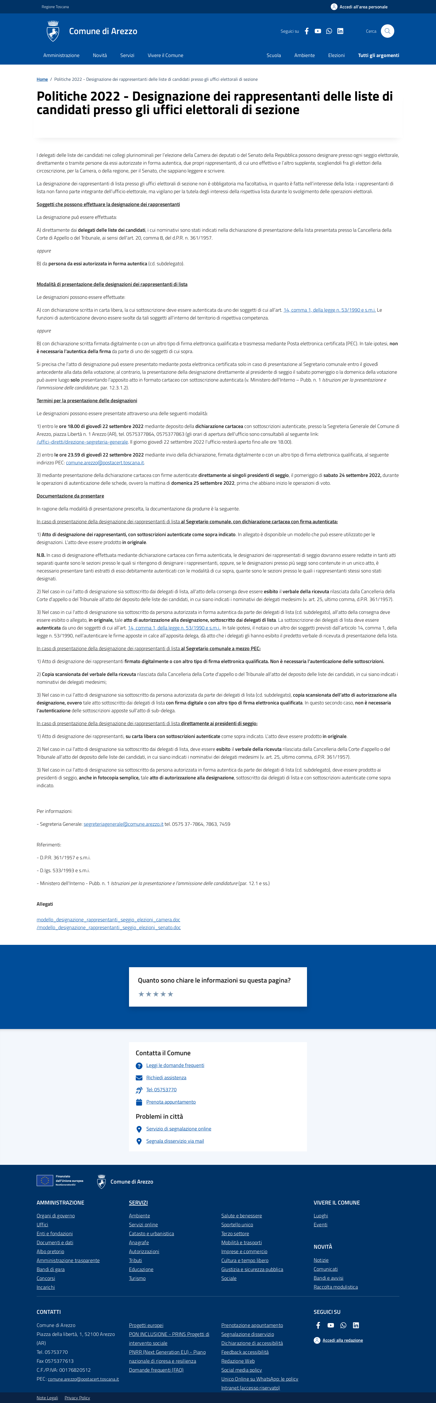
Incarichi (46, 1287)
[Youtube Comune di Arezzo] (315, 31)
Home (42, 79)
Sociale (229, 1278)
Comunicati (326, 1269)
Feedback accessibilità (245, 1352)
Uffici (42, 1224)
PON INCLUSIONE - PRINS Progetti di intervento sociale (169, 1338)
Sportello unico (237, 1224)
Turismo (137, 1278)
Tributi (135, 1260)
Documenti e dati (55, 1242)
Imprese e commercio (244, 1251)
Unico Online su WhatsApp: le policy (259, 1379)
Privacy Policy (77, 1397)
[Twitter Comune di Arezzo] (326, 31)
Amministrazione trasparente (68, 1260)
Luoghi (321, 1215)
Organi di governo (56, 1215)
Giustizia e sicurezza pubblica (252, 1269)
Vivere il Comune (165, 55)
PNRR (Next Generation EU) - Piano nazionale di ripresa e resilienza (167, 1356)
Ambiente (139, 1215)
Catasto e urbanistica (151, 1233)
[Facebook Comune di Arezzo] (304, 31)
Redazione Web (238, 1361)
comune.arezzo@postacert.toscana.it (105, 462)
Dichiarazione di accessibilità (252, 1343)
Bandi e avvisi (328, 1278)
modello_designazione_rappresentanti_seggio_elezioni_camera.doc (108, 919)
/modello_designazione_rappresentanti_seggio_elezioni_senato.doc (109, 927)
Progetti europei (146, 1325)
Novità (100, 55)
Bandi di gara (51, 1269)
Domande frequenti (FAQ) (156, 1370)
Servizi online (143, 1224)
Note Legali (47, 1397)
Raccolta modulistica (336, 1287)
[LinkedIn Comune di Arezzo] (338, 31)
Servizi (127, 55)
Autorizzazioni (144, 1251)
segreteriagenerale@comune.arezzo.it (123, 824)
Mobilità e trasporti (241, 1242)
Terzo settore (235, 1233)
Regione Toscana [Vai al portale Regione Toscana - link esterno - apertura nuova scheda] (55, 7)
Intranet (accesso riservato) (250, 1388)
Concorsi (46, 1278)
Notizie (321, 1260)
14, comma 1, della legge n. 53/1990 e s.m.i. (329, 310)
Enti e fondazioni (55, 1233)
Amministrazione (61, 55)
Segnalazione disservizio (247, 1334)
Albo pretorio (50, 1251)
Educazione (141, 1269)
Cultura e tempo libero (244, 1260)
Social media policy (241, 1370)
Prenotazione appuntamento (252, 1325)
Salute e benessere (241, 1215)
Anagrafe (139, 1242)
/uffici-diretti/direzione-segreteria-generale (82, 442)
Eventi (320, 1224)
